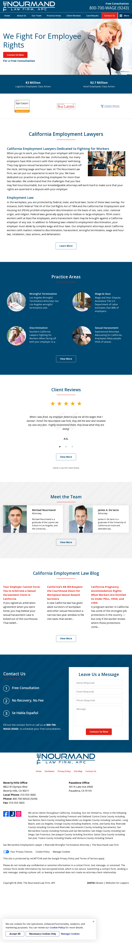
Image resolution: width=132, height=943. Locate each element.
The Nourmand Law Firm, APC (39, 882)
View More (66, 358)
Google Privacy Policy (63, 858)
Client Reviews (74, 15)
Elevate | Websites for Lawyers (108, 882)
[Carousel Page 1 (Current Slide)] (60, 447)
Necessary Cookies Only (42, 933)
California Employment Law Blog (66, 573)
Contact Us (109, 15)
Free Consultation (117, 3)
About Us (21, 15)
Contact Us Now (15, 54)
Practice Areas (54, 15)
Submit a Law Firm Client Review (66, 468)
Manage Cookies (61, 851)
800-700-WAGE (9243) (109, 8)
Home (7, 15)
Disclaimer (50, 771)
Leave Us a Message (99, 674)
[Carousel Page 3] (72, 447)
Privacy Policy (64, 771)
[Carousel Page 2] (66, 447)
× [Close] (93, 921)
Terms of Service (89, 858)
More (126, 15)
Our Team (36, 15)
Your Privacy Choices (17, 851)
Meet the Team (66, 497)
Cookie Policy (43, 851)
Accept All (14, 933)
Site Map (78, 771)
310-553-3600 (28, 794)
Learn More (66, 245)
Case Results (92, 15)
